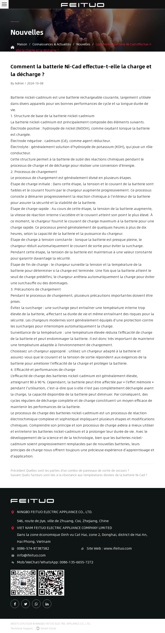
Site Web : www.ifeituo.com (106, 548)
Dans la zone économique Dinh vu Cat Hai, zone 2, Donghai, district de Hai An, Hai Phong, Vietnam (82, 538)
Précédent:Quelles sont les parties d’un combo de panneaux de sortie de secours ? (70, 470)
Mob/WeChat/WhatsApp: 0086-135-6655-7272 (52, 562)
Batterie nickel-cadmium (32, 97)
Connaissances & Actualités (51, 44)
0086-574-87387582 (30, 548)
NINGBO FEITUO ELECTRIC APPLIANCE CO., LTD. (51, 511)
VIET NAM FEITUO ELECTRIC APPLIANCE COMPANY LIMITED (61, 527)
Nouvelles (83, 44)
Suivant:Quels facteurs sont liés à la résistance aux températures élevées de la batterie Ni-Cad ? (79, 475)
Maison (22, 44)
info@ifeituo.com (28, 555)
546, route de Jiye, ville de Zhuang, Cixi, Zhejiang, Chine (63, 520)
